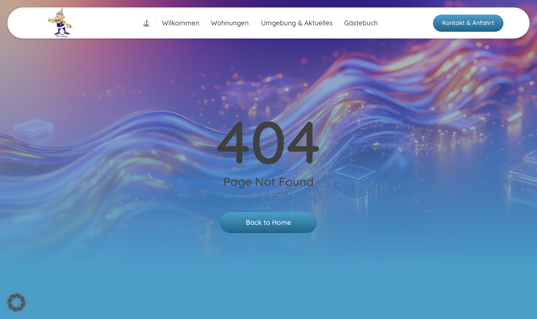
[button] (16, 302)
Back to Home (268, 222)
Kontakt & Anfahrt (468, 23)
